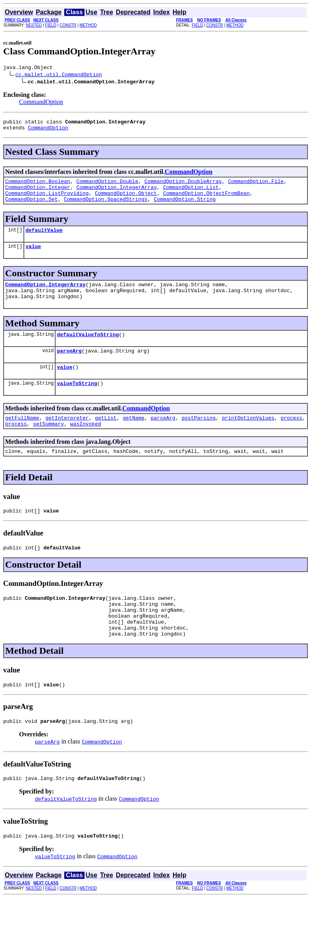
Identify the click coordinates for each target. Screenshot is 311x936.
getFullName (22, 437)
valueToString (77, 402)
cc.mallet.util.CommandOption (58, 75)
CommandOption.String (184, 207)
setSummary (48, 445)
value (33, 256)
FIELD (50, 25)
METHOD (88, 25)
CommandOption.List (191, 192)
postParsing (199, 437)
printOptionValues (248, 437)
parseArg (69, 367)
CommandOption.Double (107, 185)
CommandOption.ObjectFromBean (206, 200)
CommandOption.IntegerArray (116, 192)
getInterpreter (66, 437)
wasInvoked (85, 445)
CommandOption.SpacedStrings (106, 207)
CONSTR (68, 25)
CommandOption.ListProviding (47, 200)
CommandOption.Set (31, 207)
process (291, 437)
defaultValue (44, 239)
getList (106, 437)
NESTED (34, 25)
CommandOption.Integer (37, 192)
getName (133, 437)
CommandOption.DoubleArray (183, 185)
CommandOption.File (256, 185)
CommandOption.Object (126, 200)
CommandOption (41, 103)
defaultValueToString (88, 349)
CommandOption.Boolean (37, 185)
